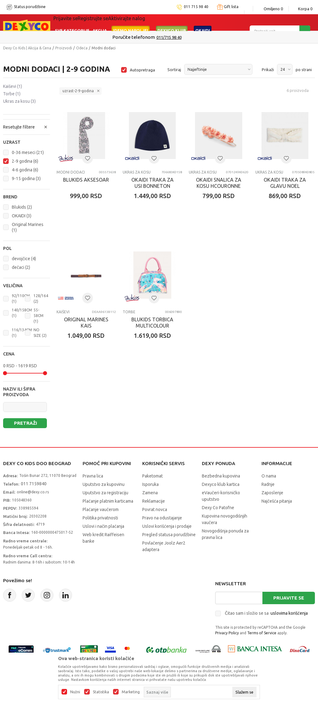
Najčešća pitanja (276, 501)
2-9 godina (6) (25, 161)
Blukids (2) (22, 207)
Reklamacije (153, 501)
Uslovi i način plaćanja (103, 526)
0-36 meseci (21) (28, 152)
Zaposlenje (272, 492)
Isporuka (150, 484)
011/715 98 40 (181, 37)
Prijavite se (288, 597)
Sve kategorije (72, 22)
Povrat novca (154, 509)
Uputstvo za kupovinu (104, 484)
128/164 (41, 298)
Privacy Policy (227, 633)
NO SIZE (40, 332)
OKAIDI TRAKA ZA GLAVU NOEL (285, 183)
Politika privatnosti (100, 517)
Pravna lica (93, 475)
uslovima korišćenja (289, 613)
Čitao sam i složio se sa (266, 613)
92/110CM (21, 298)
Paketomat (152, 475)
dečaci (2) (21, 267)
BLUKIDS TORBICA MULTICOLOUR (152, 322)
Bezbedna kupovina (221, 475)
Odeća (82, 48)
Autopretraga (142, 70)
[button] (26, 142)
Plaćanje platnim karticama (108, 501)
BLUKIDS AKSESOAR (86, 180)
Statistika (101, 692)
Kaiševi (12, 86)
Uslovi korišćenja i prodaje (167, 526)
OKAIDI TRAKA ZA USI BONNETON (152, 183)
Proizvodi (63, 48)
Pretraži (25, 423)
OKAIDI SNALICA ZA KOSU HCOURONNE (218, 183)
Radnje (268, 484)
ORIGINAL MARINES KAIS (86, 322)
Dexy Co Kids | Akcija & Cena (27, 48)
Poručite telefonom (146, 37)
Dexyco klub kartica (220, 484)
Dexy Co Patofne (218, 507)
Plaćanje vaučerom (101, 509)
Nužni (75, 692)
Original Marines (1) (27, 227)
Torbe (11, 94)
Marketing (131, 692)
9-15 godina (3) (26, 178)
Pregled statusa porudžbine (169, 534)
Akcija (100, 22)
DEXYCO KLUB (171, 22)
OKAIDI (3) (21, 215)
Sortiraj (174, 69)
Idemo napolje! (130, 22)
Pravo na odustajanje (162, 517)
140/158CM (22, 313)
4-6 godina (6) (25, 169)
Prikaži (268, 69)
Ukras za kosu (19, 101)
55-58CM (38, 315)
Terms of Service (261, 633)
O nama (268, 475)
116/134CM (22, 332)
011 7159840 (34, 483)
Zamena (150, 492)
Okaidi (202, 22)
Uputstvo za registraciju (105, 492)
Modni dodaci (71, 172)
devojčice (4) (24, 258)
